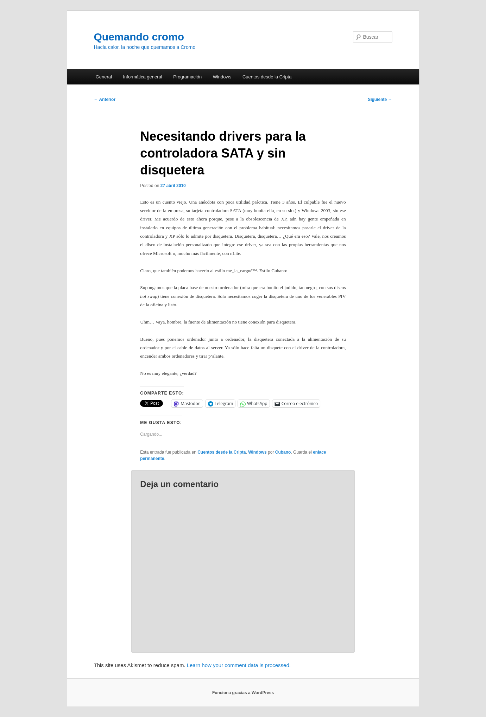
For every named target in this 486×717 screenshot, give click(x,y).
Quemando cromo (139, 37)
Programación (187, 76)
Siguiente (380, 99)
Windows (222, 76)
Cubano (283, 452)
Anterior (105, 99)
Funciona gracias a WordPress (243, 692)
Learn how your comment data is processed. (239, 665)
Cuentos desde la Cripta (266, 76)
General (104, 76)
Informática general (142, 76)
